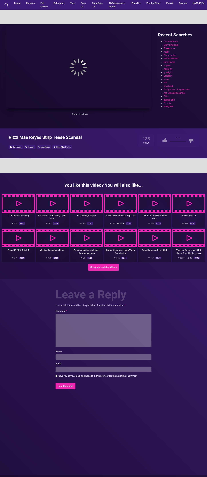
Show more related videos (103, 267)
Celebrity (168, 75)
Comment (61, 311)
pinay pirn (168, 106)
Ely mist (167, 103)
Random (30, 3)
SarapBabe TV (97, 5)
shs (165, 82)
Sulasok (183, 3)
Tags (72, 3)
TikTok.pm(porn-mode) (117, 5)
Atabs (166, 51)
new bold (168, 86)
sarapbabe (44, 147)
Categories (59, 3)
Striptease (15, 147)
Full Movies (44, 5)
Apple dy (168, 69)
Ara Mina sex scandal (174, 93)
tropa (166, 79)
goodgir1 (168, 72)
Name (59, 351)
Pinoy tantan (170, 55)
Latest (17, 3)
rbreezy (29, 147)
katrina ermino (171, 58)
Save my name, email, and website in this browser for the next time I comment (97, 376)
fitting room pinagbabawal (177, 89)
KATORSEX (198, 3)
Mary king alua (171, 45)
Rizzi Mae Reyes (62, 147)
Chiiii (166, 96)
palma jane (169, 99)
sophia (167, 65)
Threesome (169, 48)
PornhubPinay (153, 3)
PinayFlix (136, 3)
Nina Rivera (169, 62)
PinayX (169, 3)
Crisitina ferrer (171, 41)
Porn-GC (83, 5)
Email (58, 363)
